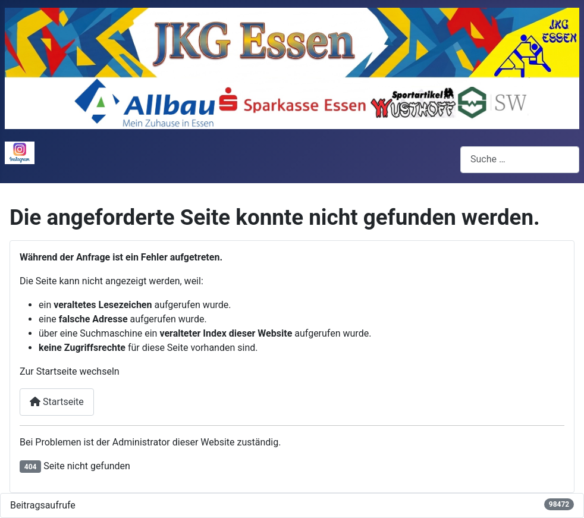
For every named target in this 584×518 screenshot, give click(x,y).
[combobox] (519, 159)
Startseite (57, 401)
